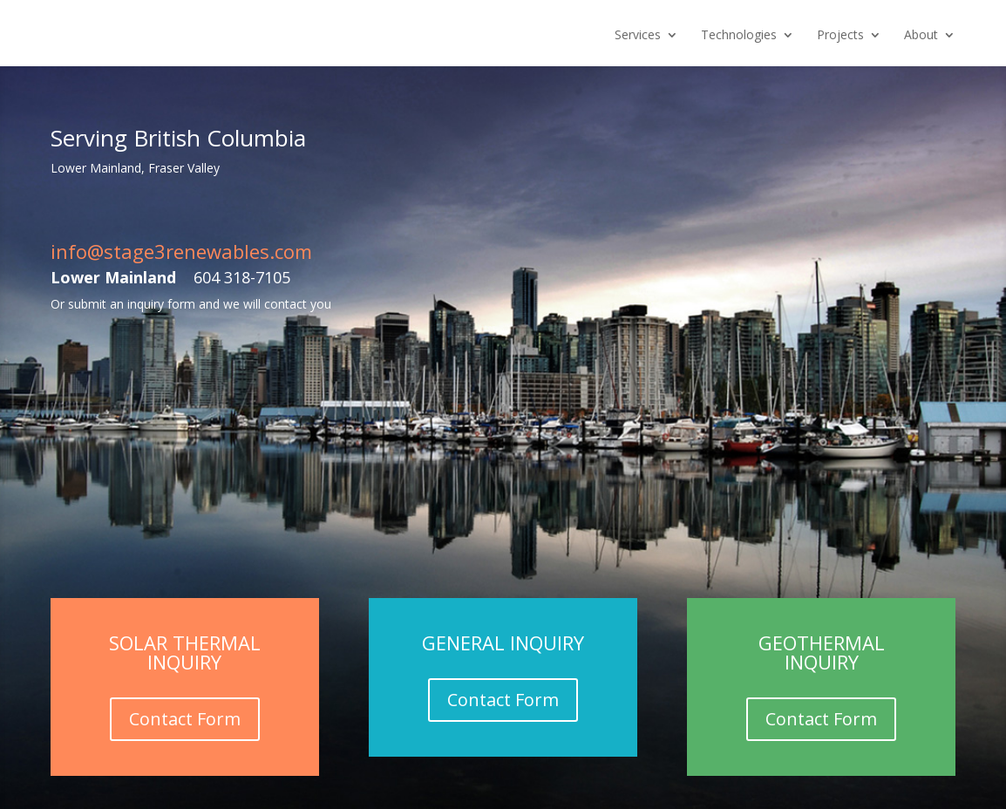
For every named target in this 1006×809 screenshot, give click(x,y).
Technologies (739, 36)
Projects (840, 36)
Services (638, 36)
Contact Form (185, 719)
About (921, 36)
